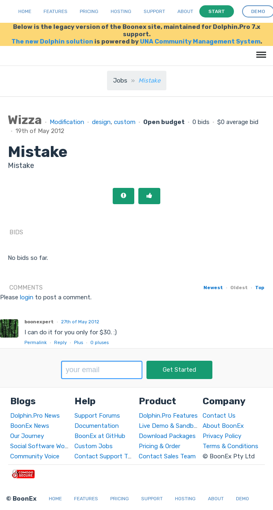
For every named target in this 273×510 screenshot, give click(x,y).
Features (56, 11)
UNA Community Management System (200, 41)
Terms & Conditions (230, 446)
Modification (67, 122)
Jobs (120, 80)
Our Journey (27, 436)
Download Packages (167, 436)
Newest (213, 287)
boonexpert (39, 322)
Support (154, 11)
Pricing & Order (159, 446)
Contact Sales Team (167, 456)
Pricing (89, 11)
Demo (242, 498)
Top (259, 287)
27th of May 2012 (80, 322)
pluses (99, 342)
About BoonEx (223, 425)
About (185, 11)
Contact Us (219, 415)
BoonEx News (29, 425)
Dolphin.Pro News (35, 415)
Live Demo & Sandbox (170, 425)
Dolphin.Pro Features (168, 415)
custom (124, 122)
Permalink (35, 342)
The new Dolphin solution (52, 41)
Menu (259, 50)
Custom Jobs (93, 446)
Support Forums (97, 415)
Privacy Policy (222, 436)
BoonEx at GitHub (99, 436)
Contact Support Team (107, 456)
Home (24, 11)
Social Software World (41, 446)
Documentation (96, 425)
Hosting (121, 11)
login (26, 297)
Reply (60, 342)
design (101, 122)
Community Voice (34, 456)
